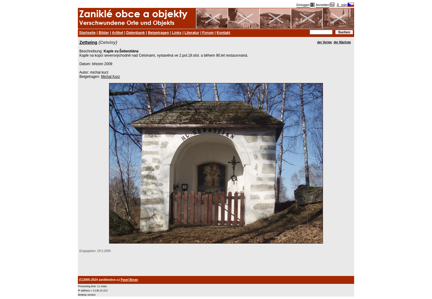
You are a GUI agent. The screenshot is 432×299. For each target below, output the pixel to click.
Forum (208, 33)
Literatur (191, 33)
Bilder (104, 33)
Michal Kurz (110, 77)
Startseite (87, 33)
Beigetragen (158, 33)
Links (176, 33)
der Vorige (324, 42)
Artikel (117, 33)
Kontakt (223, 33)
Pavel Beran (129, 279)
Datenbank (135, 33)
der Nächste (342, 42)
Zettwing (88, 42)
